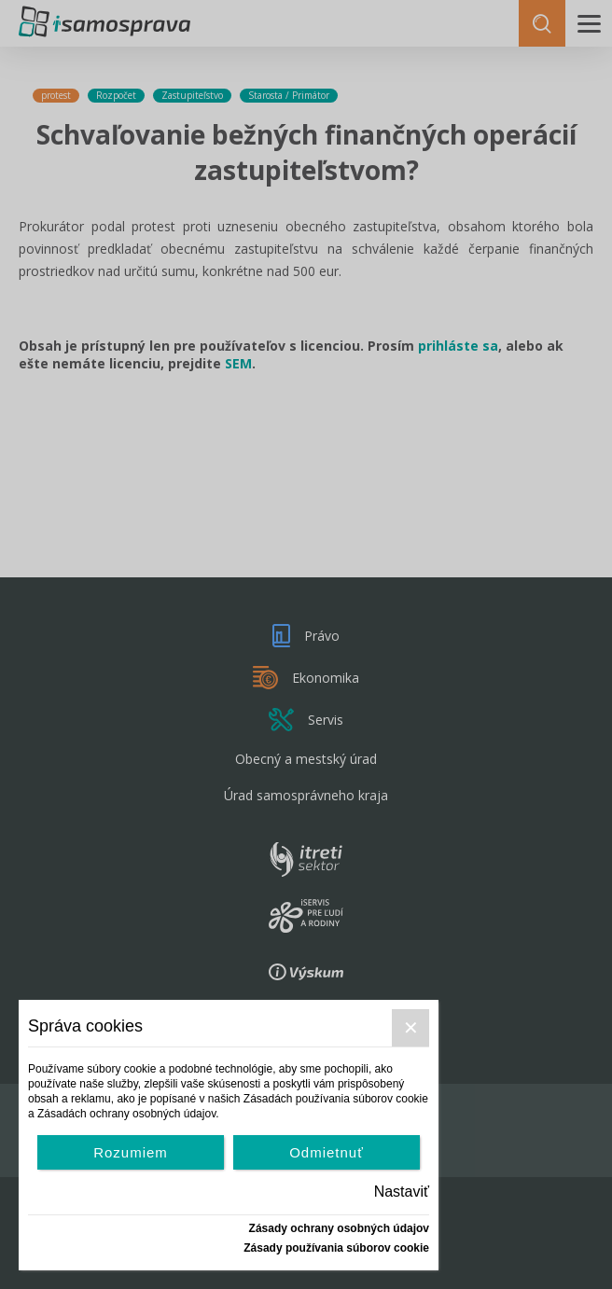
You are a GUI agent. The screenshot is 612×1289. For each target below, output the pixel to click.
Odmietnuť (326, 1152)
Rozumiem (130, 1152)
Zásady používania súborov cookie (336, 1247)
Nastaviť (401, 1191)
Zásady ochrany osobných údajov (339, 1228)
